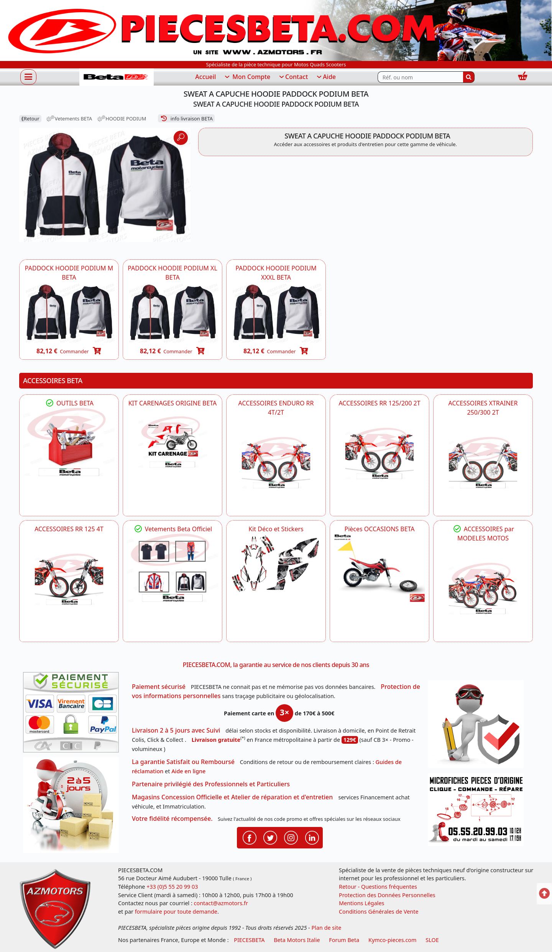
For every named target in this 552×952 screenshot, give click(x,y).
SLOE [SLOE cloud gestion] (432, 940)
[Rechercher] (469, 77)
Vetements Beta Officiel (172, 529)
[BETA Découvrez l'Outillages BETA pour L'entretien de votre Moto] (69, 442)
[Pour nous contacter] (478, 811)
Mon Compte (246, 77)
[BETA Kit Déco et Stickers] (276, 564)
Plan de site (327, 927)
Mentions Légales (361, 903)
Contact (293, 77)
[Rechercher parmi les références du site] (420, 77)
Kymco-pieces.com (392, 940)
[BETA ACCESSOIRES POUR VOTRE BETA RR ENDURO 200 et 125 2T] (379, 453)
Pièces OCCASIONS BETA (379, 529)
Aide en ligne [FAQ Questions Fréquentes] (188, 771)
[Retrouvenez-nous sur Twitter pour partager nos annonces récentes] (270, 837)
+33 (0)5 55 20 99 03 (172, 886)
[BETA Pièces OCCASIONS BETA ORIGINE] (379, 568)
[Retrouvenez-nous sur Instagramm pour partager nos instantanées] (291, 837)
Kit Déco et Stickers (275, 529)
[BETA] (483, 588)
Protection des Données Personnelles (387, 895)
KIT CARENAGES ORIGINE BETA (172, 403)
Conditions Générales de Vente (379, 911)
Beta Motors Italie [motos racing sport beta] (297, 940)
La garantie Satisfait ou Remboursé (183, 762)
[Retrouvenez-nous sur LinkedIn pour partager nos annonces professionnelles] (312, 837)
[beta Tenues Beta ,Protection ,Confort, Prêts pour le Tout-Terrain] (172, 568)
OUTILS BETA (69, 403)
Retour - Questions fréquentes (378, 886)
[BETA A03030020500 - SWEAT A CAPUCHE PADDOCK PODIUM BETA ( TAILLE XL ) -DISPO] (172, 312)
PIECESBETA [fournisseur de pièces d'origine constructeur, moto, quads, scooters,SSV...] (249, 940)
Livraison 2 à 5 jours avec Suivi (176, 730)
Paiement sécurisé (159, 686)
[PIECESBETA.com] (116, 77)
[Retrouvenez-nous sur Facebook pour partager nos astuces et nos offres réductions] (249, 837)
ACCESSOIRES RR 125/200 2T (379, 403)
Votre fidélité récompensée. (172, 818)
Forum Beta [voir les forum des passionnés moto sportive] (344, 940)
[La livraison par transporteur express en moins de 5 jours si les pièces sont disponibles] (73, 807)
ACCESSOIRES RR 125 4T (69, 529)
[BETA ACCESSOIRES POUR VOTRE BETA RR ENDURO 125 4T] (69, 579)
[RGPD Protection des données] (478, 726)
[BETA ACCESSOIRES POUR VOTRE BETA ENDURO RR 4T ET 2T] (276, 462)
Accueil (205, 76)
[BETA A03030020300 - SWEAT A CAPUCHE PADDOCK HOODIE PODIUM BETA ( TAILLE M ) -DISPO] (69, 312)
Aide (325, 77)
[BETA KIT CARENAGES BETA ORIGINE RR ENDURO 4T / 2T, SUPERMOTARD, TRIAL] (172, 442)
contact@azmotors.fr (221, 903)
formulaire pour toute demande (176, 911)
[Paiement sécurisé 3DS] (73, 714)
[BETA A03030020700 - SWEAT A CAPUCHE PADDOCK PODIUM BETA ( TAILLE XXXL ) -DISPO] (276, 312)
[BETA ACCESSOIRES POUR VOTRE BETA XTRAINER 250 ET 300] (483, 462)
